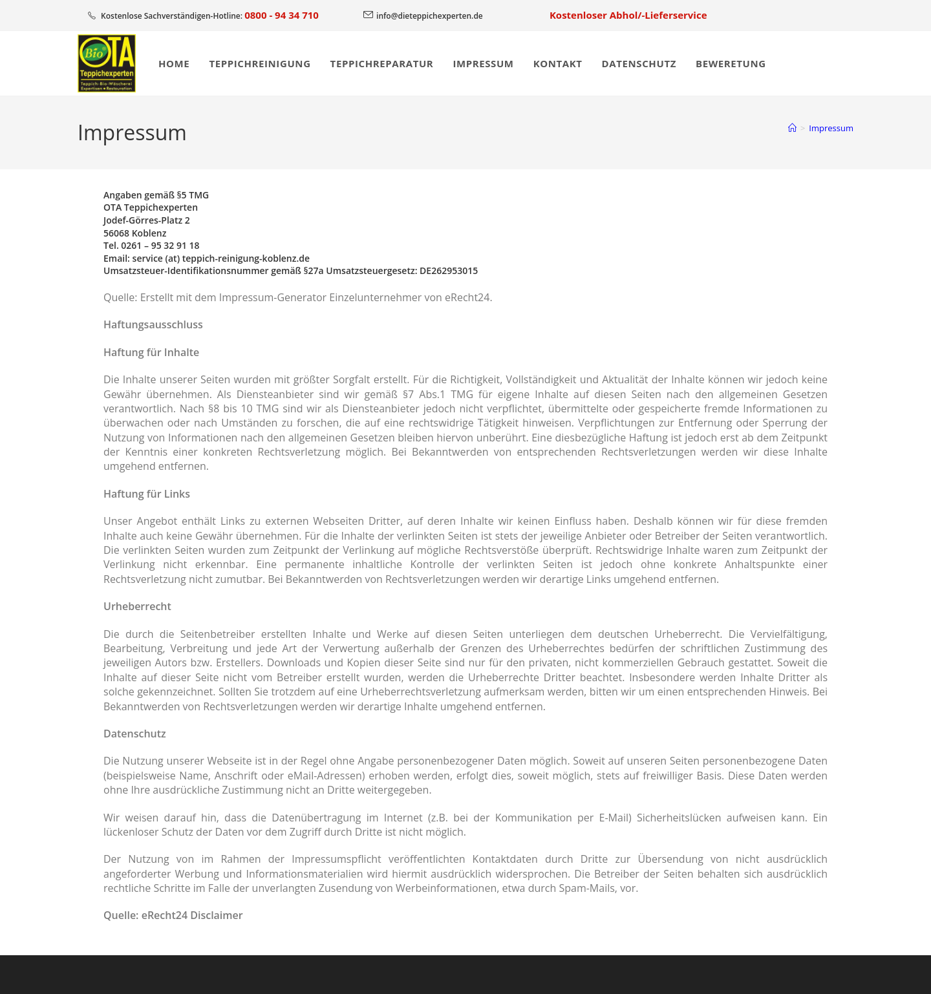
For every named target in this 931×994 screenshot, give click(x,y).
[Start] (792, 128)
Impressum (831, 128)
